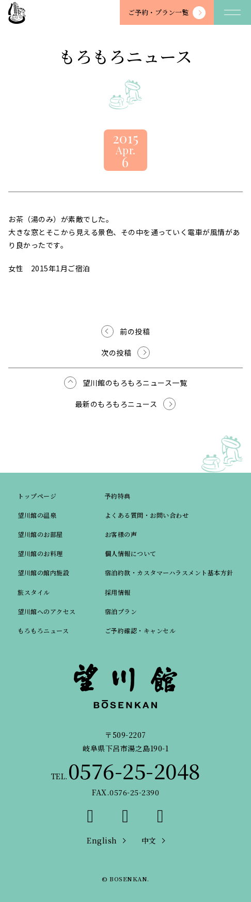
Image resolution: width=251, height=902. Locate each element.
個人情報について (130, 553)
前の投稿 (135, 331)
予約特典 (118, 495)
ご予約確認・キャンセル (140, 630)
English (102, 840)
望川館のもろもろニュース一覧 (135, 382)
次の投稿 (116, 352)
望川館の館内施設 (43, 572)
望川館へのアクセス (47, 611)
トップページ (37, 495)
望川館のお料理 (40, 553)
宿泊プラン (121, 611)
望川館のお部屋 (40, 534)
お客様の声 (121, 534)
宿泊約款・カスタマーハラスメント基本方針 (169, 572)
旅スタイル (34, 592)
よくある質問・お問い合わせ (147, 515)
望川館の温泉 (37, 515)
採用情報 (118, 592)
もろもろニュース (43, 630)
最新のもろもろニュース (116, 404)
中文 (149, 840)
